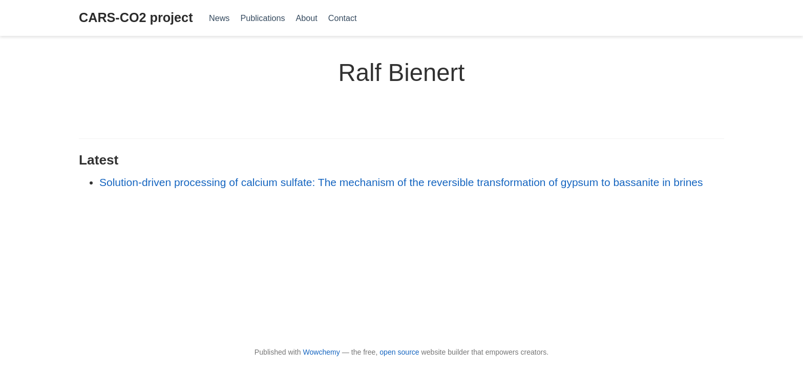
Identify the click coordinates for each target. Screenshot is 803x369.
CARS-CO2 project (136, 17)
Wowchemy (321, 352)
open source (399, 352)
